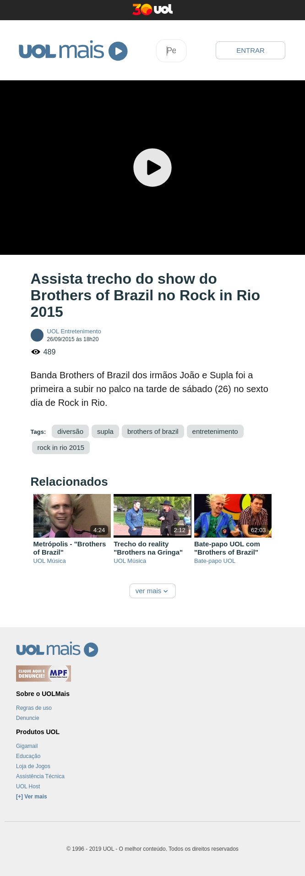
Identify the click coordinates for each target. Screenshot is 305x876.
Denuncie (27, 718)
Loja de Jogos (33, 766)
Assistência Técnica (40, 776)
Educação (28, 756)
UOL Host (28, 786)
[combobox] (171, 50)
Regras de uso (34, 708)
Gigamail (27, 746)
